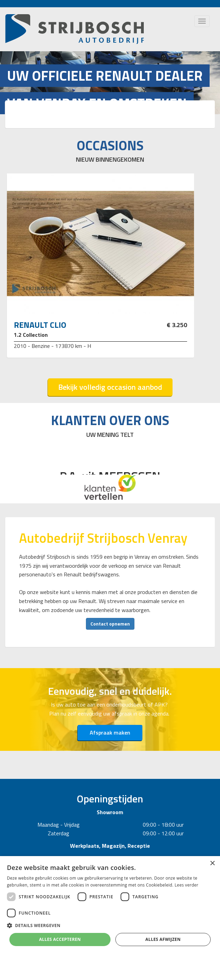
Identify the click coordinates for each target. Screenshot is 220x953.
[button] (110, 925)
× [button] (212, 863)
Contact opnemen (110, 623)
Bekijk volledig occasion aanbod (110, 387)
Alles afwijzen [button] (163, 939)
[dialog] (110, 904)
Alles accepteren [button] (60, 939)
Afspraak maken (110, 732)
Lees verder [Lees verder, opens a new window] (187, 885)
